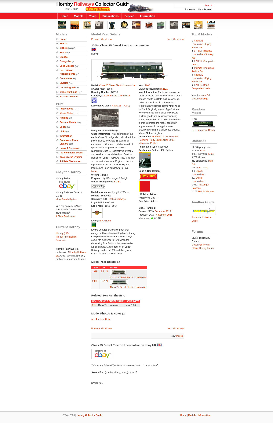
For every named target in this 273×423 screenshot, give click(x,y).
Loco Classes (67, 66)
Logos (63, 127)
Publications (110, 16)
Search (63, 43)
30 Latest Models (69, 96)
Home (64, 16)
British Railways (118, 199)
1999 (94, 271)
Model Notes (66, 113)
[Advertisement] (136, 398)
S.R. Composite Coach (203, 130)
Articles (64, 118)
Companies (66, 78)
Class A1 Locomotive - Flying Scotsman (201, 44)
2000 (147, 85)
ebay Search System (71, 157)
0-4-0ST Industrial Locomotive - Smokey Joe (202, 54)
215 (94, 305)
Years (92, 16)
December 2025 (163, 211)
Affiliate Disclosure (70, 161)
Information (147, 16)
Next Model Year (175, 39)
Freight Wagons (206, 191)
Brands (63, 57)
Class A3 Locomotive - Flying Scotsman (201, 78)
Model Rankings (68, 92)
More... (94, 171)
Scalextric (61, 240)
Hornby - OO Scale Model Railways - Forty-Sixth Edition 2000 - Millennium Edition (158, 140)
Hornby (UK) (62, 233)
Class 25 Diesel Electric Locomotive (117, 85)
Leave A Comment (69, 148)
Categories (65, 61)
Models (78, 16)
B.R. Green (105, 220)
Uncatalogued (67, 87)
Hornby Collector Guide (89, 415)
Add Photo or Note (100, 319)
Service (129, 16)
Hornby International (66, 236)
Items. (211, 154)
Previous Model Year (101, 39)
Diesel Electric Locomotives (116, 95)
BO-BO (118, 181)
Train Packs (202, 167)
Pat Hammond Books (71, 152)
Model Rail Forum (201, 244)
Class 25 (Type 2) (121, 105)
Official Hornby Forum (203, 248)
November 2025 (164, 214)
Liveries (64, 83)
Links (63, 131)
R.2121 (164, 89)
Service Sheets (68, 122)
